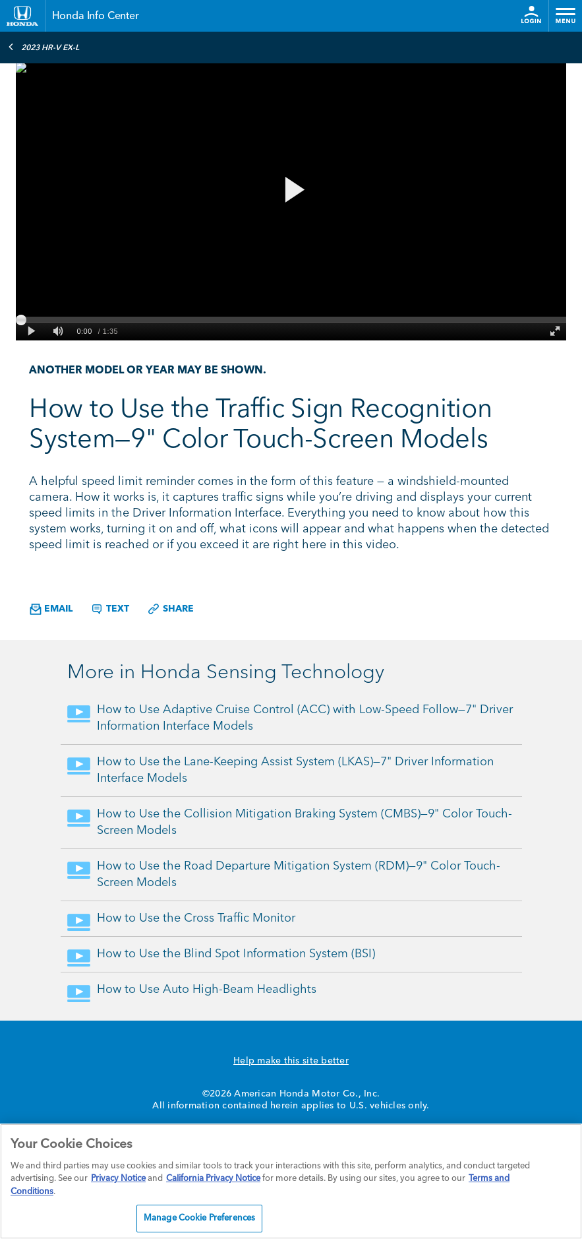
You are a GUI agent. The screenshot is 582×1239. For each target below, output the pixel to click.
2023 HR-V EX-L (43, 47)
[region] (291, 1181)
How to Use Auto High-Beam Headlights (206, 990)
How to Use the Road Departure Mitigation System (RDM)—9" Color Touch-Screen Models (298, 874)
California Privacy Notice (213, 1178)
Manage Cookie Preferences (199, 1218)
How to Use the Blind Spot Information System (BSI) (236, 954)
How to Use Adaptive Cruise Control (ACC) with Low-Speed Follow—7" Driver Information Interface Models (305, 718)
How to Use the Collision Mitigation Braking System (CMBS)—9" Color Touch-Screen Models (304, 822)
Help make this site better (291, 1060)
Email (51, 609)
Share (170, 609)
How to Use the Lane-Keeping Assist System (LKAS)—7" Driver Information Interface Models (295, 770)
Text (109, 609)
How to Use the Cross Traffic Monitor (196, 918)
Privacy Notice (118, 1178)
